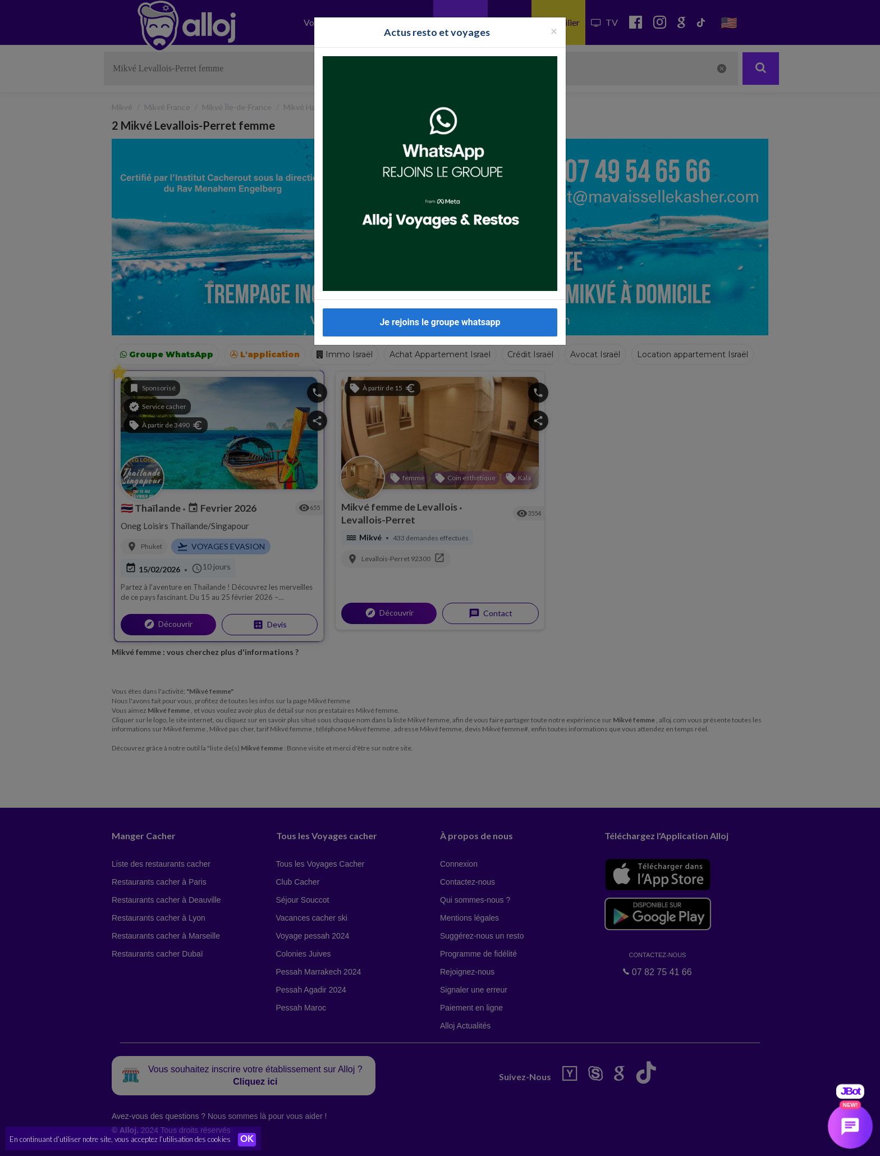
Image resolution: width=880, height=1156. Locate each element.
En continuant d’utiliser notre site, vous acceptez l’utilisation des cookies (120, 1139)
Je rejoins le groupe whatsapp (439, 316)
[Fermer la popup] (554, 24)
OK (247, 1139)
